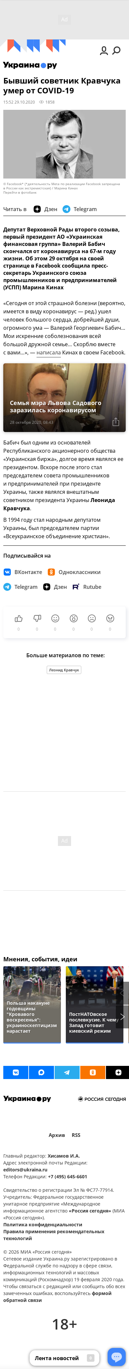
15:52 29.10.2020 (19, 102)
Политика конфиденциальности (42, 1224)
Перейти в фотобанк (20, 192)
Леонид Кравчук (64, 669)
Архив (57, 1135)
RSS (76, 1135)
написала (49, 352)
